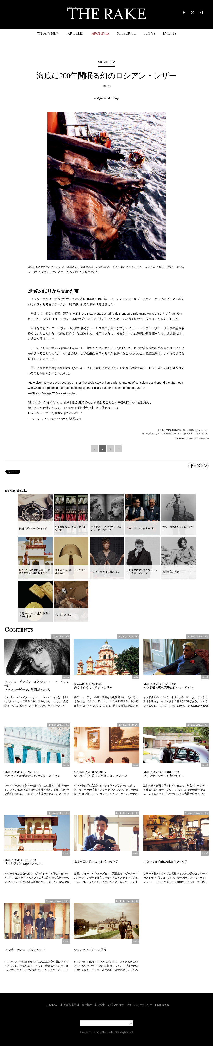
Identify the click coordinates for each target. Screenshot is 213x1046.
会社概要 (87, 1004)
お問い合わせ (116, 1004)
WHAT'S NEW (48, 33)
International (162, 1004)
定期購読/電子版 (69, 1004)
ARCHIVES (100, 33)
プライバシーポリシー (139, 1004)
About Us (52, 1004)
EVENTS (169, 33)
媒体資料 (100, 1004)
